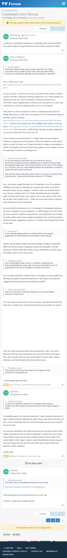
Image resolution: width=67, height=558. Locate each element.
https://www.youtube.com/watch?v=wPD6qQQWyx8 (25, 487)
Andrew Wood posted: (16, 290)
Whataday (15, 35)
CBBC (17, 535)
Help (19, 548)
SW (6, 58)
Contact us (36, 551)
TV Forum (11, 3)
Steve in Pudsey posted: (17, 158)
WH (6, 36)
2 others (30, 456)
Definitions (8, 555)
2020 (8, 535)
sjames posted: (14, 67)
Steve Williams (17, 57)
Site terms (30, 548)
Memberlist (52, 551)
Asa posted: (12, 231)
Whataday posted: (15, 261)
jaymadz (14, 391)
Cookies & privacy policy (14, 551)
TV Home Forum (10, 10)
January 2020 (36, 17)
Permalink (62, 50)
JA (6, 393)
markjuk (14, 470)
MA (6, 471)
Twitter (8, 548)
